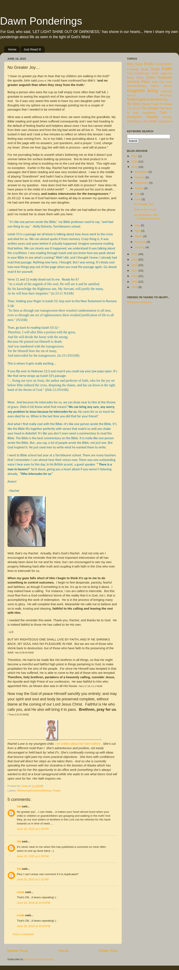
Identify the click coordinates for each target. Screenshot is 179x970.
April (138, 230)
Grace (150, 77)
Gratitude (165, 77)
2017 (134, 156)
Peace (146, 104)
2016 (134, 161)
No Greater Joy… (145, 204)
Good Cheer (135, 77)
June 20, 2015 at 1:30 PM (33, 856)
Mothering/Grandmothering (34, 790)
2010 (134, 276)
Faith (167, 68)
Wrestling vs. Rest (138, 121)
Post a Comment (23, 934)
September (142, 182)
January (140, 247)
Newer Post (17, 951)
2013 (134, 259)
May (138, 225)
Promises (166, 104)
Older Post (108, 951)
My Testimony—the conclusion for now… (148, 216)
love (153, 121)
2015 (134, 167)
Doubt (154, 69)
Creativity (133, 69)
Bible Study (134, 63)
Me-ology (166, 95)
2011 (134, 270)
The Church (133, 108)
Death (144, 69)
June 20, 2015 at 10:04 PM (33, 902)
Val (19, 806)
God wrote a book (145, 209)
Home (12, 49)
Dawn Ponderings (41, 21)
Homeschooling (136, 85)
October (140, 177)
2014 (134, 254)
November (141, 171)
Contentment (164, 63)
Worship (167, 117)
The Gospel (149, 108)
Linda (20, 892)
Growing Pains (138, 81)
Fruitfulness (142, 73)
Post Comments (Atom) (39, 959)
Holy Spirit (165, 82)
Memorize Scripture (139, 302)
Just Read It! (32, 49)
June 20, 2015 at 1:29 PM (33, 828)
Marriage (131, 95)
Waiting (152, 117)
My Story (133, 104)
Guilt (155, 81)
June (138, 199)
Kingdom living (142, 90)
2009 (134, 281)
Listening (166, 91)
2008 (134, 287)
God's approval (162, 73)
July (137, 193)
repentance (165, 121)
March (139, 236)
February (141, 241)
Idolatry (167, 85)
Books (149, 63)
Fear (130, 73)
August (139, 188)
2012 (134, 265)
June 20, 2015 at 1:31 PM (33, 879)
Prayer (56, 790)
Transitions (149, 112)
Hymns (154, 85)
